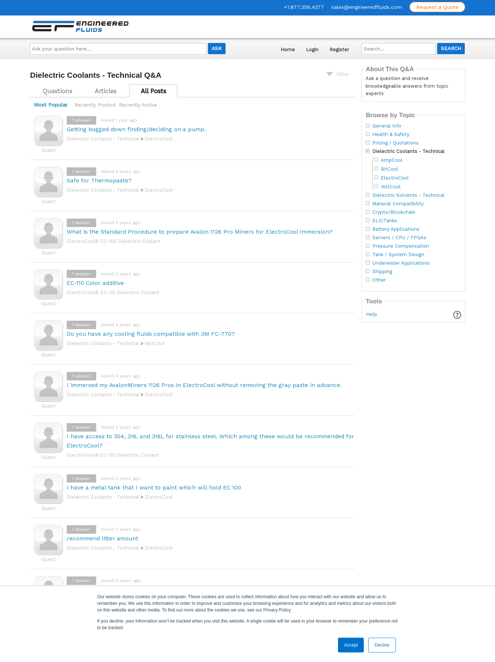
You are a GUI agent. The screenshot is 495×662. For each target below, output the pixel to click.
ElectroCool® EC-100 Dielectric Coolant (113, 241)
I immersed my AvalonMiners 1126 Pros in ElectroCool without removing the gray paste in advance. (204, 385)
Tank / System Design (398, 254)
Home (287, 49)
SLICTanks (384, 220)
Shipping (382, 271)
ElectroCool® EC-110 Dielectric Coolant (113, 292)
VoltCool (155, 343)
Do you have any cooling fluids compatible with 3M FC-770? (151, 333)
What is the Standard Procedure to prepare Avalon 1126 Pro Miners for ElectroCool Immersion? (199, 231)
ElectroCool (159, 139)
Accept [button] (351, 645)
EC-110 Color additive (95, 282)
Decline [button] (381, 645)
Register (339, 49)
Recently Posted (94, 105)
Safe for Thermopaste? (99, 180)
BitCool (389, 169)
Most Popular (50, 105)
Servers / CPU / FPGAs (399, 237)
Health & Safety (390, 134)
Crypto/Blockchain (393, 212)
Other (379, 280)
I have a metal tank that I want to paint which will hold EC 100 (154, 487)
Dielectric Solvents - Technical (408, 195)
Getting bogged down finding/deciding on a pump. (136, 129)
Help (371, 314)
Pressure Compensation (400, 246)
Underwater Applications (401, 263)
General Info (386, 126)
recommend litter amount (102, 538)
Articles (105, 91)
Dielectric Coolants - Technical (103, 139)
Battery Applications (395, 229)
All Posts (153, 91)
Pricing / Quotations (395, 143)
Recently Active (138, 105)
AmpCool (391, 160)
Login (312, 49)
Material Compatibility (398, 203)
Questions (57, 91)
